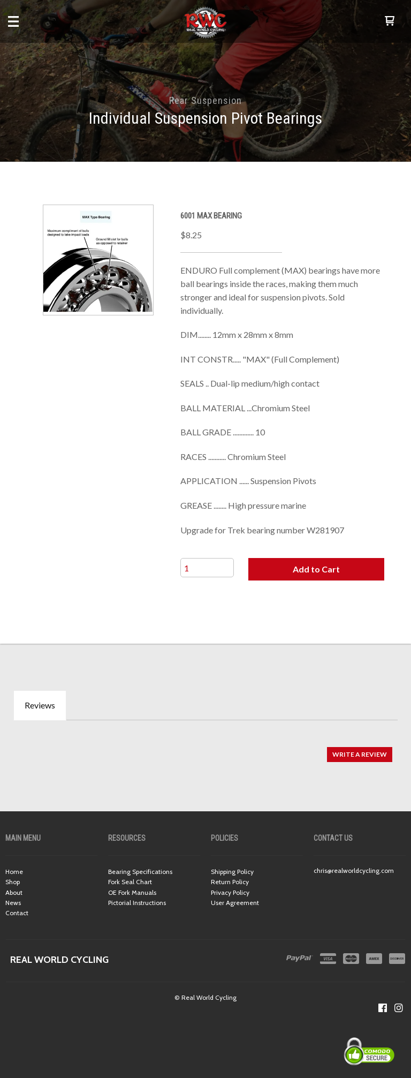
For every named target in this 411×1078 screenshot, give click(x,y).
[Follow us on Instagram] (398, 1008)
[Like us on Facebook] (382, 1008)
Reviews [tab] (40, 705)
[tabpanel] (205, 749)
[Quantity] (207, 567)
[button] (389, 21)
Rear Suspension (205, 100)
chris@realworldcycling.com (354, 870)
